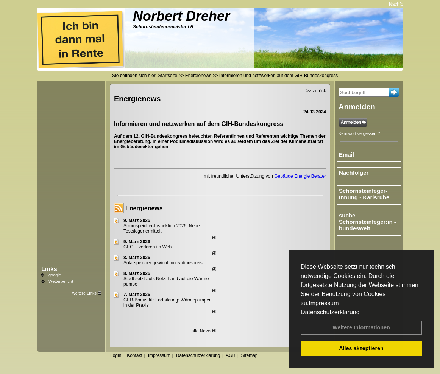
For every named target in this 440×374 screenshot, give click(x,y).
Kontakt (134, 355)
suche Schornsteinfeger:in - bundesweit (367, 221)
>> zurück (316, 90)
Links (49, 269)
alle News (204, 331)
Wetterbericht (60, 281)
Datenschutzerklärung (330, 312)
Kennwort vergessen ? (359, 133)
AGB (230, 355)
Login (115, 355)
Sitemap (249, 355)
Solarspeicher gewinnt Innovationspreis (163, 262)
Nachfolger (401, 4)
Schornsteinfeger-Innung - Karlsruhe (364, 194)
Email (346, 154)
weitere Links (86, 293)
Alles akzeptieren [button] (361, 348)
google (54, 275)
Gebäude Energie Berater (300, 176)
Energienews (144, 208)
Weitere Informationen (361, 327)
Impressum (324, 303)
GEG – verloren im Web (147, 247)
